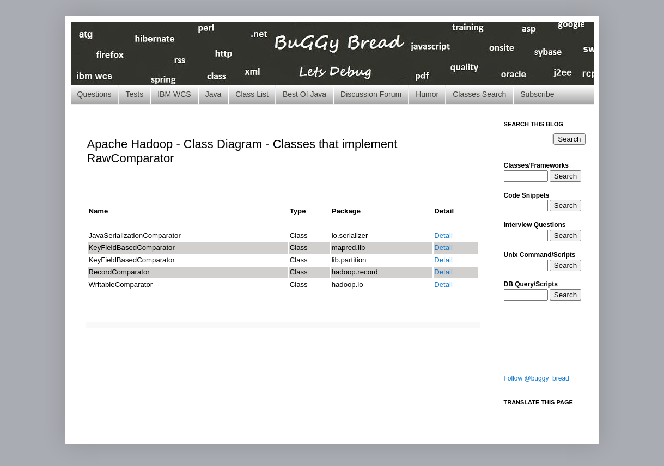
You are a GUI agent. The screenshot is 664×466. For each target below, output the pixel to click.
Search (565, 176)
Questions (94, 94)
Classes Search (479, 94)
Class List (252, 94)
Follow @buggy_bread (536, 378)
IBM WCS (174, 94)
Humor (427, 94)
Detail (443, 235)
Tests (135, 94)
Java (213, 94)
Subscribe (537, 94)
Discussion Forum (370, 94)
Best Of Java (304, 94)
